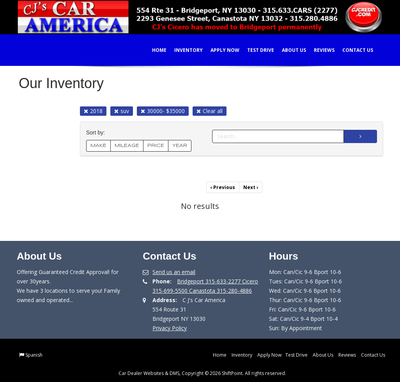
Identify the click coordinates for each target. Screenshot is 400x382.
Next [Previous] (250, 187)
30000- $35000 (163, 111)
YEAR (179, 145)
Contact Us (352, 50)
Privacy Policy (169, 328)
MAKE (98, 145)
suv (121, 111)
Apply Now (219, 50)
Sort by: (97, 133)
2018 (93, 111)
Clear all (209, 111)
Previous (223, 187)
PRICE (155, 145)
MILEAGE (127, 145)
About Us (288, 50)
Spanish (33, 355)
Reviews (318, 50)
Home (154, 50)
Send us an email (173, 272)
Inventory (183, 50)
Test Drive (255, 50)
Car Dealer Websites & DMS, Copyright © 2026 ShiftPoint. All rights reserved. (202, 373)
